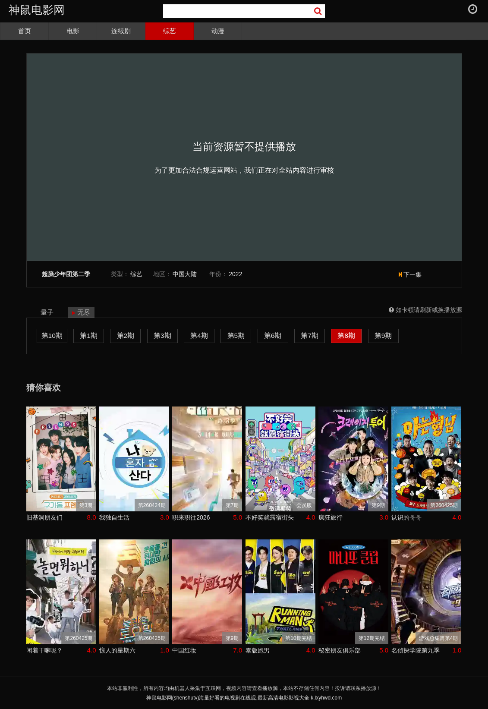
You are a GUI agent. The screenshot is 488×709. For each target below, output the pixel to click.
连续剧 (121, 31)
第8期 (346, 335)
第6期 (273, 335)
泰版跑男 (258, 650)
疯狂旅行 (330, 517)
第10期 (52, 335)
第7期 (309, 335)
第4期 (199, 335)
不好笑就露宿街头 (270, 517)
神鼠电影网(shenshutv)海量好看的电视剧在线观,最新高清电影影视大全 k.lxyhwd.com (244, 698)
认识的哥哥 (406, 517)
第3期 (162, 335)
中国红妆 (184, 650)
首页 (24, 31)
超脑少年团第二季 (66, 274)
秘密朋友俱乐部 (339, 650)
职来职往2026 (191, 517)
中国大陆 (185, 274)
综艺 (169, 31)
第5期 (236, 335)
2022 (235, 274)
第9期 (383, 335)
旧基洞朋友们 (44, 517)
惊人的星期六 (117, 650)
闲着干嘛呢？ (44, 650)
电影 (72, 31)
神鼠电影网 (37, 9)
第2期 (126, 335)
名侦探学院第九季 (415, 650)
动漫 (217, 31)
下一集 (410, 274)
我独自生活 (114, 517)
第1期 (89, 335)
